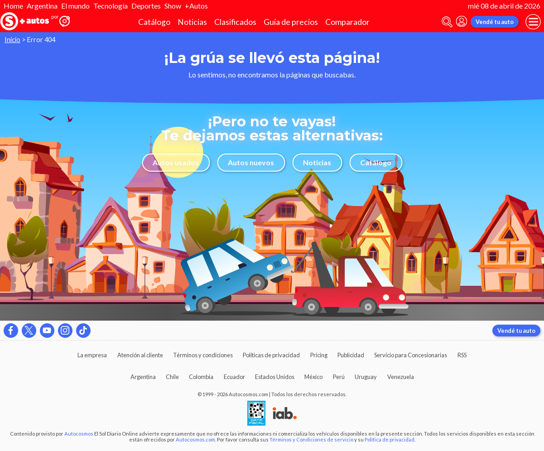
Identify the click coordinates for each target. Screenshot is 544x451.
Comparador (347, 22)
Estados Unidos (274, 376)
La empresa (92, 355)
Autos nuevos (251, 162)
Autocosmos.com (195, 439)
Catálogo (154, 22)
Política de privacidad (389, 439)
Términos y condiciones (203, 355)
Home (13, 5)
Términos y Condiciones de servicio (311, 439)
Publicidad (350, 355)
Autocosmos (78, 434)
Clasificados (235, 22)
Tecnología (110, 5)
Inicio (12, 39)
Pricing (318, 355)
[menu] (533, 21)
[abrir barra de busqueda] (447, 22)
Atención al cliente (140, 355)
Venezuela (400, 376)
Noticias (192, 22)
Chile (172, 376)
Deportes (146, 5)
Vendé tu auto (495, 21)
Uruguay (366, 376)
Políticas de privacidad (271, 355)
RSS (462, 355)
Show (172, 5)
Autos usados (176, 162)
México (313, 376)
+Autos (196, 5)
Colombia (201, 376)
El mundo (75, 5)
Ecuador (234, 376)
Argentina (42, 5)
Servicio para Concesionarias (410, 355)
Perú (339, 376)
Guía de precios (291, 22)
